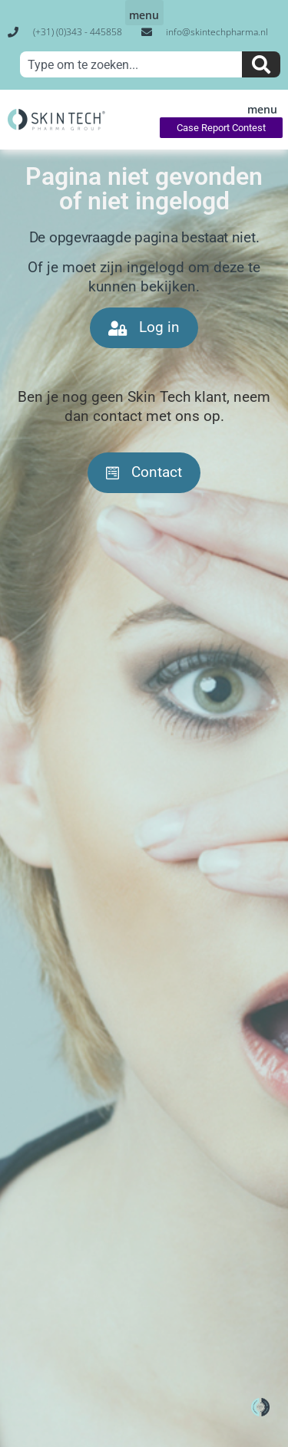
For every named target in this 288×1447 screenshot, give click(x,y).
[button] (144, 12)
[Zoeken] (261, 64)
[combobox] (131, 64)
